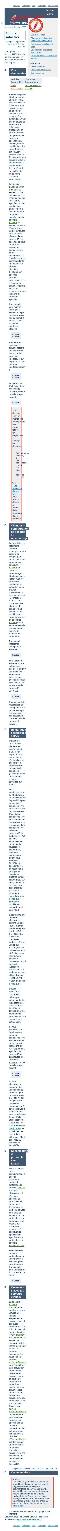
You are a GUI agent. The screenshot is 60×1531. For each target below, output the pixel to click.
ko (19, 47)
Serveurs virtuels (38, 66)
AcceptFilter (16, 1245)
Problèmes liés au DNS (41, 70)
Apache (8, 27)
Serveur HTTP (20, 27)
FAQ (34, 6)
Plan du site (53, 6)
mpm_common (16, 88)
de (9, 44)
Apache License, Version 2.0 (29, 1519)
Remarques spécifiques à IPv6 (18, 733)
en (14, 44)
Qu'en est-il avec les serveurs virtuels (17, 1292)
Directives (26, 6)
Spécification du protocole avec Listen (19, 1157)
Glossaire (42, 6)
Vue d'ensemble (38, 35)
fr (18, 44)
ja (22, 44)
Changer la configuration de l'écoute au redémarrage (43, 39)
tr (24, 47)
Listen (29, 88)
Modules (16, 6)
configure (15, 899)
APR (19, 752)
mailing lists (17, 1506)
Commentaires (37, 73)
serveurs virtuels (17, 160)
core (13, 85)
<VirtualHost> (33, 85)
